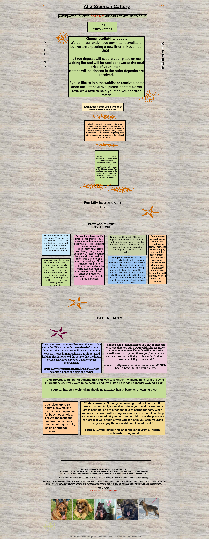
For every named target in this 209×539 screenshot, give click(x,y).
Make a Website (119, 537)
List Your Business (135, 537)
